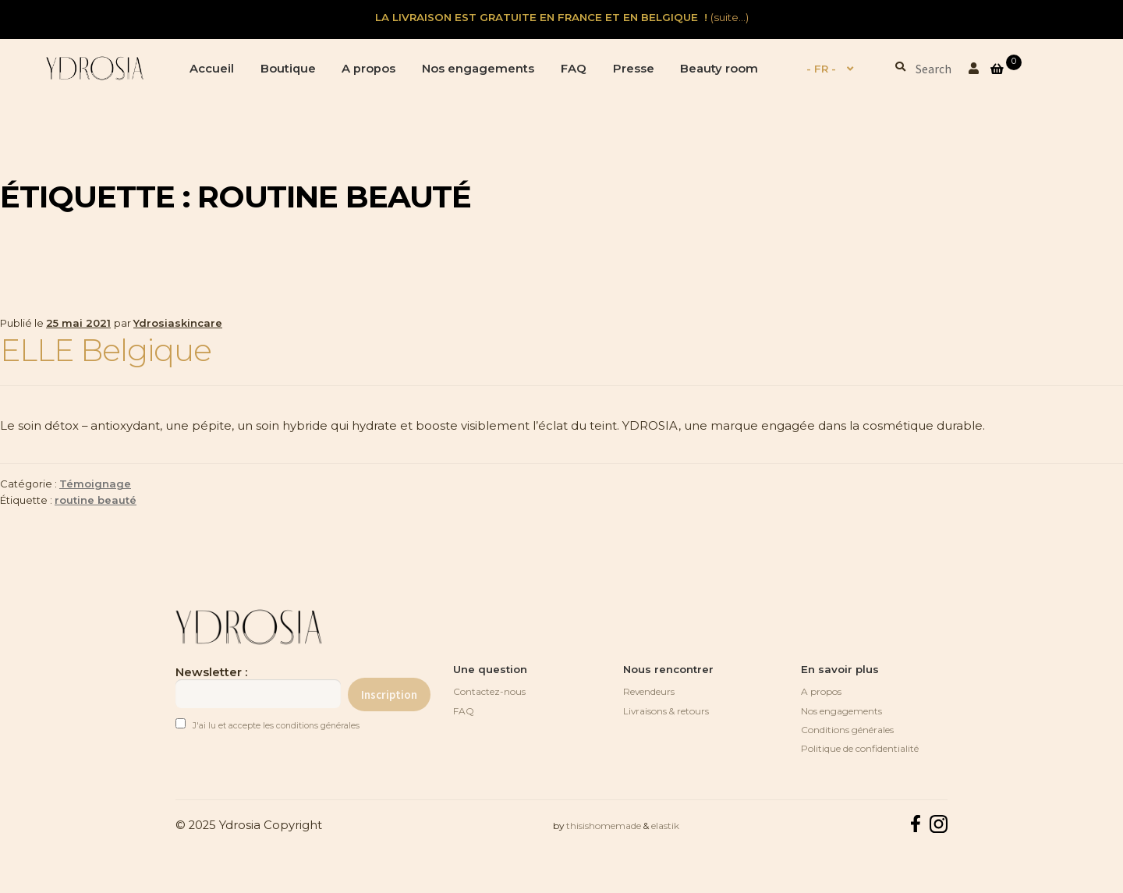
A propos (368, 69)
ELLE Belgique (105, 350)
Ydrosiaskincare (177, 323)
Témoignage (95, 483)
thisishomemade (603, 825)
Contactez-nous (489, 691)
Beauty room (719, 69)
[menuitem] (821, 69)
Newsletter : (258, 686)
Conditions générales (847, 729)
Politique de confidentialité (860, 748)
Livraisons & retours (666, 711)
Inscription (389, 694)
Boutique (288, 69)
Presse (633, 69)
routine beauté (95, 500)
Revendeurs (649, 691)
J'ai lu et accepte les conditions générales (276, 726)
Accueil (212, 69)
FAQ (573, 69)
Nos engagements (478, 69)
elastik (665, 825)
